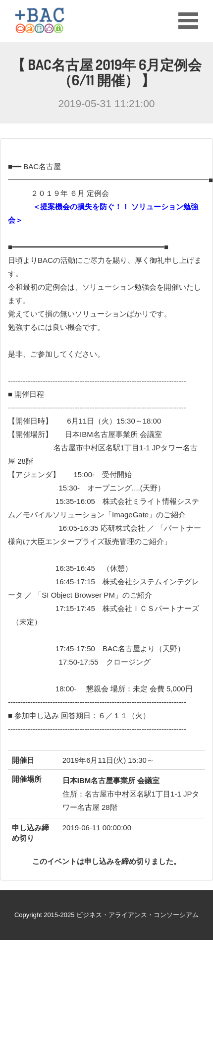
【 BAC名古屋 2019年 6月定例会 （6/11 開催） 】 (106, 72)
